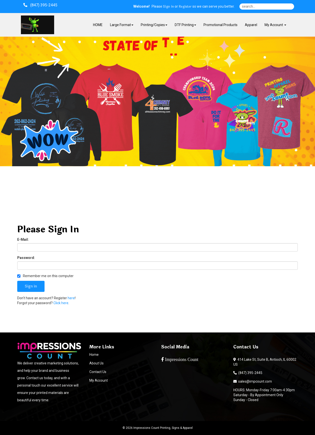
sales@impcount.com (252, 381)
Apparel (251, 25)
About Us (96, 363)
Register (185, 6)
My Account (98, 380)
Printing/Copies (154, 25)
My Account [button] (275, 25)
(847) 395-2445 (247, 373)
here (71, 298)
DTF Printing (185, 25)
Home (94, 355)
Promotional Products (220, 25)
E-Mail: (23, 239)
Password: (26, 258)
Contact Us (97, 372)
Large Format (121, 25)
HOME (98, 25)
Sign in (168, 6)
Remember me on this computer (45, 276)
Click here (60, 303)
